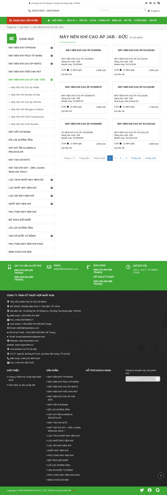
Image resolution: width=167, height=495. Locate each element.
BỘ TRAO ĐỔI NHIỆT (58, 460)
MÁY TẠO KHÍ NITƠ (57, 422)
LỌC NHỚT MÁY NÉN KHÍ (60, 440)
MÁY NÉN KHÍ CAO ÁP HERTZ (63, 386)
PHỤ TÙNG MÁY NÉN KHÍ (61, 455)
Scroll (161, 476)
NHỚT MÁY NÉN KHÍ (58, 450)
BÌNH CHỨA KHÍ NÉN (58, 480)
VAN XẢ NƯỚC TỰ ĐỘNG (60, 470)
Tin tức (128, 20)
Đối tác (84, 20)
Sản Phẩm (24, 27)
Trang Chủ (11, 27)
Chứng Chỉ (104, 20)
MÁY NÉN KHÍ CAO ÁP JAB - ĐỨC (48, 27)
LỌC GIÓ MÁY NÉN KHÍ (59, 445)
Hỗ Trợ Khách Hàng (98, 370)
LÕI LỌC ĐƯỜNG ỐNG (59, 465)
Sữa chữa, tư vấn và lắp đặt (21, 385)
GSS (73, 490)
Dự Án (93, 20)
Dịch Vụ (72, 20)
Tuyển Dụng (140, 20)
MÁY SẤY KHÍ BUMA (58, 404)
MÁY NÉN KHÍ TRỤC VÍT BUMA (63, 382)
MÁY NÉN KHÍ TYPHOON (60, 377)
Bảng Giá (116, 20)
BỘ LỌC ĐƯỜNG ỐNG (59, 409)
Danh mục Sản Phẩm (23, 20)
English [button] (154, 11)
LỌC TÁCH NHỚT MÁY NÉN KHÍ (64, 435)
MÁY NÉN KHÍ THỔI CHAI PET (63, 391)
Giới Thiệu (58, 20)
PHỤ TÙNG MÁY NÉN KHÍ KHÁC (64, 475)
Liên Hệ (153, 20)
